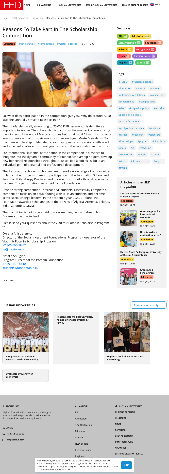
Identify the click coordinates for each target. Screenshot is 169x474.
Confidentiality (124, 442)
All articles (81, 406)
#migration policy (139, 108)
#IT (132, 147)
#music (123, 167)
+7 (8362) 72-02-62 (15, 434)
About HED (121, 448)
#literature (125, 88)
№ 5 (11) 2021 (88, 43)
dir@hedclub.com (15, 439)
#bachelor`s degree (130, 114)
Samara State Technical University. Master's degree (139, 195)
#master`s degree (67, 43)
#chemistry (158, 141)
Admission (140, 36)
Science (125, 49)
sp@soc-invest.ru (14, 249)
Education (37, 18)
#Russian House (140, 161)
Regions (125, 62)
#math (122, 147)
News (27, 5)
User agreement (124, 436)
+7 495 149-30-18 (14, 264)
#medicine (145, 147)
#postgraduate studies (131, 128)
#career (123, 134)
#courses (155, 88)
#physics (143, 141)
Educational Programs (135, 5)
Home (5, 18)
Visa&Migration (129, 42)
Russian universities (69, 5)
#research (137, 134)
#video (122, 161)
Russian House (144, 56)
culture (143, 62)
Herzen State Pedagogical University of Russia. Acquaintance (141, 253)
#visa (121, 108)
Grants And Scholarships (147, 271)
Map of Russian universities (101, 5)
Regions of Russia (125, 412)
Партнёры (120, 430)
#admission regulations (132, 95)
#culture (140, 88)
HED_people (145, 49)
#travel (155, 154)
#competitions (46, 43)
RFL (123, 36)
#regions (159, 161)
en (154, 4)
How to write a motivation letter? (150, 234)
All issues (120, 418)
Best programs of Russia (129, 454)
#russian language (142, 81)
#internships (126, 141)
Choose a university (146, 305)
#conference (126, 154)
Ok (126, 465)
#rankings (154, 128)
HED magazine (43, 5)
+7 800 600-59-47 (14, 245)
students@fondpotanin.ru (20, 268)
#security (159, 108)
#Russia (141, 154)
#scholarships (27, 43)
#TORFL (123, 81)
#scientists (154, 134)
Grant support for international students (150, 214)
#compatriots (157, 95)
